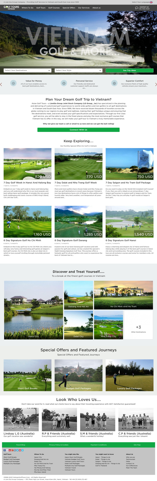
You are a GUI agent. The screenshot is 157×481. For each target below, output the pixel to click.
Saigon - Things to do (103, 461)
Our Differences (132, 465)
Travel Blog (20, 445)
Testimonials (130, 459)
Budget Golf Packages (12, 459)
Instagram (15, 450)
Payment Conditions (99, 445)
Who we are (130, 457)
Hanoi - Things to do (102, 457)
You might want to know (104, 454)
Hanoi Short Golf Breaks (73, 457)
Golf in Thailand (101, 465)
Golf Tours (40, 8)
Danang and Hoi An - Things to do (107, 463)
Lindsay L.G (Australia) (19, 433)
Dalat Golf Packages (72, 463)
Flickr (7, 450)
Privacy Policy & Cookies (58, 445)
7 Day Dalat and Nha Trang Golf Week (76, 182)
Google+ (12, 450)
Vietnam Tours (70, 470)
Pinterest (20, 450)
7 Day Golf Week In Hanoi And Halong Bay (27, 182)
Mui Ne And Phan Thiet (42, 470)
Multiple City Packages (12, 463)
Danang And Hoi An (78, 306)
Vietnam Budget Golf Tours (75, 459)
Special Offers (69, 8)
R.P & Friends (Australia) (58, 433)
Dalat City (79, 336)
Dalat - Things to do (102, 459)
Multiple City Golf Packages (75, 465)
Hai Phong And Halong (42, 468)
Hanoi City (33, 336)
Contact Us (130, 463)
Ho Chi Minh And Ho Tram (123, 306)
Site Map (137, 445)
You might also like (72, 454)
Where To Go (27, 8)
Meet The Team (131, 468)
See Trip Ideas (129, 70)
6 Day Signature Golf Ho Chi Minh (22, 240)
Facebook (5, 450)
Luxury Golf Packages (11, 461)
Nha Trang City (108, 336)
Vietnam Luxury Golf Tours (74, 461)
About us (96, 8)
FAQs (128, 461)
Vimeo (22, 450)
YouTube (10, 450)
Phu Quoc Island (40, 472)
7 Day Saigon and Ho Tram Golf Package (128, 182)
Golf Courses (54, 8)
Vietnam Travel (70, 468)
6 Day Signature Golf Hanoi (121, 240)
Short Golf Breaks (10, 457)
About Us (129, 454)
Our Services (84, 8)
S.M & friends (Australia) (96, 433)
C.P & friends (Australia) (134, 433)
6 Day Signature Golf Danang (71, 240)
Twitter (17, 450)
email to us (77, 124)
